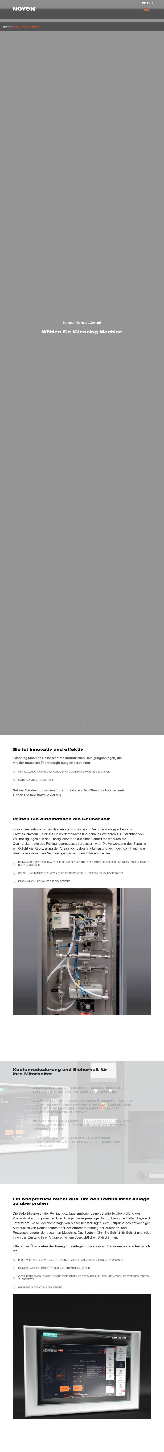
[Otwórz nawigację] (146, 9)
